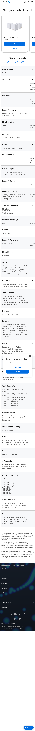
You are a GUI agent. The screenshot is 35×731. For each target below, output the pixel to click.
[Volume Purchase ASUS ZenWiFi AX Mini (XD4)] (14, 44)
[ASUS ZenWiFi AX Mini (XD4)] (14, 37)
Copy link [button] (25, 62)
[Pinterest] (19, 619)
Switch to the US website (17, 372)
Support (3, 574)
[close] (30, 356)
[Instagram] (15, 619)
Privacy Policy (18, 628)
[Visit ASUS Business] (6, 565)
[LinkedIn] (10, 614)
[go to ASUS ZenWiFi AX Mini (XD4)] (14, 27)
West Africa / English (8, 623)
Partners (4, 588)
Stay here (17, 367)
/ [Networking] (15, 565)
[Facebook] (24, 614)
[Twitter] (19, 614)
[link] (14, 48)
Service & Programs (7, 602)
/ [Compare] (21, 565)
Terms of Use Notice (6, 628)
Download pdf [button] (12, 62)
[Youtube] (15, 614)
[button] (25, 2)
